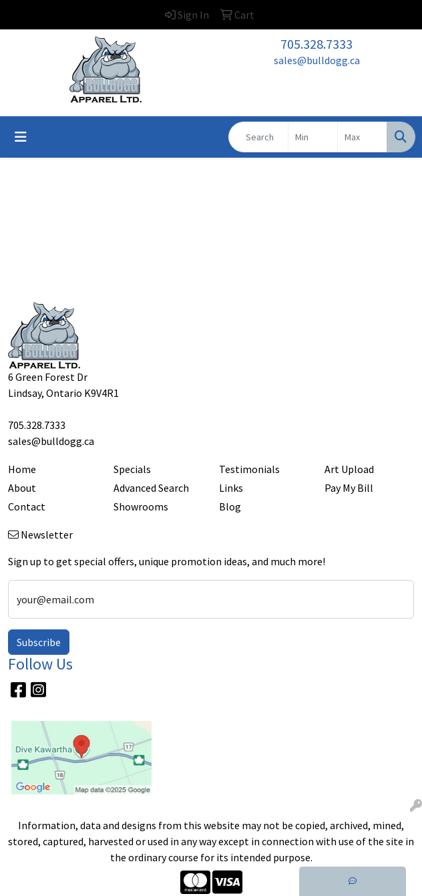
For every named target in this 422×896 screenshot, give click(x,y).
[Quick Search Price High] (362, 137)
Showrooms (141, 506)
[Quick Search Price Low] (313, 137)
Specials (132, 469)
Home (22, 469)
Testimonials (249, 469)
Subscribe (39, 642)
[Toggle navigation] (21, 137)
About (22, 487)
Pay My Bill (349, 487)
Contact (26, 506)
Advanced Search (151, 487)
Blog (230, 506)
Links (231, 487)
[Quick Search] (258, 137)
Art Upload (349, 469)
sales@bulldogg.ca (317, 60)
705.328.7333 (316, 43)
